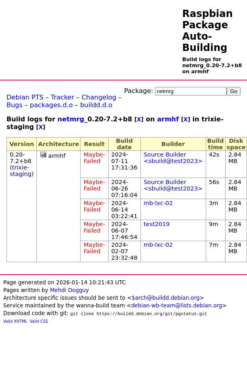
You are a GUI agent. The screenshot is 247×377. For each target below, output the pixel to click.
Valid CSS (39, 321)
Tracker (63, 97)
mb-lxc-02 (158, 203)
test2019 (157, 224)
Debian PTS (24, 97)
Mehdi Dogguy (69, 290)
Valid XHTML (15, 321)
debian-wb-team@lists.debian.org (176, 306)
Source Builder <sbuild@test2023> (173, 157)
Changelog (98, 97)
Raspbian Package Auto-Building (207, 30)
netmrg (70, 119)
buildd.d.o (96, 105)
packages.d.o (51, 105)
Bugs (14, 105)
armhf (168, 119)
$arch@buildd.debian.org (166, 298)
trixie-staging (20, 170)
